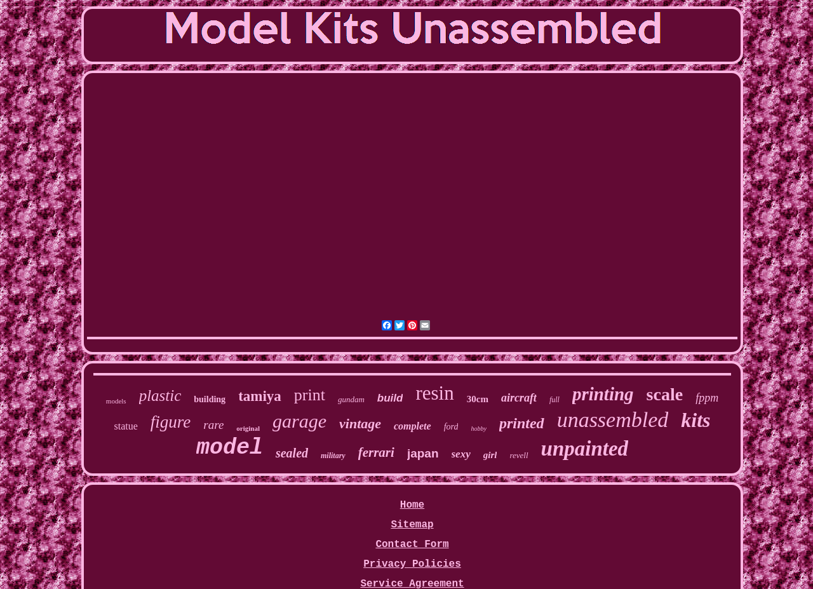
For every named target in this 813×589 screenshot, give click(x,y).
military (333, 455)
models (116, 401)
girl (490, 455)
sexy (461, 454)
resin (434, 393)
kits (695, 420)
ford (451, 426)
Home (412, 505)
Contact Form (411, 544)
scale (665, 394)
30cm (477, 399)
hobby (478, 428)
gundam (351, 399)
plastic (160, 395)
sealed (292, 453)
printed (521, 423)
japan (423, 453)
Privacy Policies (412, 564)
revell (518, 455)
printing (603, 394)
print (309, 395)
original (248, 428)
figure (171, 421)
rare (213, 424)
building (209, 399)
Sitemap (412, 525)
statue (125, 426)
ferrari (376, 452)
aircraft (519, 397)
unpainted (585, 448)
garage (299, 420)
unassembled (613, 419)
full (554, 399)
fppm (706, 397)
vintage (360, 423)
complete (412, 426)
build (390, 398)
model (229, 448)
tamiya (259, 396)
